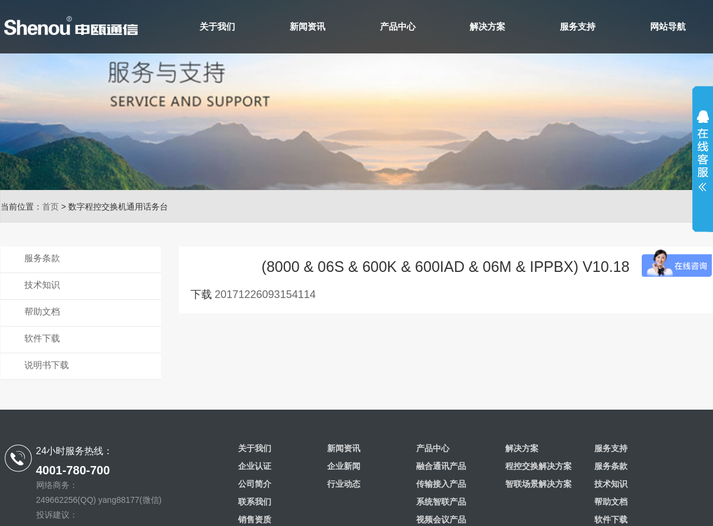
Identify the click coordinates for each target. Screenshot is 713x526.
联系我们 (254, 501)
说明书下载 (46, 365)
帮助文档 (42, 311)
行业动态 (343, 484)
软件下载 (42, 338)
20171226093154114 (265, 294)
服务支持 (577, 26)
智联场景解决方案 (538, 484)
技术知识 (42, 285)
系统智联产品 (441, 501)
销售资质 (254, 519)
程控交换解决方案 (538, 466)
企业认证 (254, 466)
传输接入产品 (441, 484)
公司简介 (254, 484)
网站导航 (668, 26)
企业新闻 (343, 466)
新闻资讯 (307, 26)
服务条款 (42, 258)
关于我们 (217, 26)
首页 (50, 206)
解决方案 (487, 26)
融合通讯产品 (441, 466)
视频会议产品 (441, 519)
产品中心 (398, 26)
